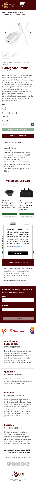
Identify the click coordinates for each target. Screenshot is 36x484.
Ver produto (9, 214)
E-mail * (5, 306)
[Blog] (9, 464)
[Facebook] (23, 464)
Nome (4, 296)
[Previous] (5, 33)
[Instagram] (13, 464)
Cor (3, 104)
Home (3, 12)
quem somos (8, 450)
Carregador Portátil (8, 14)
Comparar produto (18, 136)
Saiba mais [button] (18, 246)
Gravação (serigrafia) (9, 113)
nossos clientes (19, 450)
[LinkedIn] (27, 464)
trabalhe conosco (11, 452)
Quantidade (6, 121)
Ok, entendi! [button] (18, 253)
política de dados (24, 452)
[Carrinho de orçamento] (22, 5)
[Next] (31, 33)
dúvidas (28, 450)
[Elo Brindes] (8, 5)
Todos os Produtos (12, 12)
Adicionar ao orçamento (18, 129)
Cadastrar (18, 319)
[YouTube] (18, 464)
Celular (21, 12)
